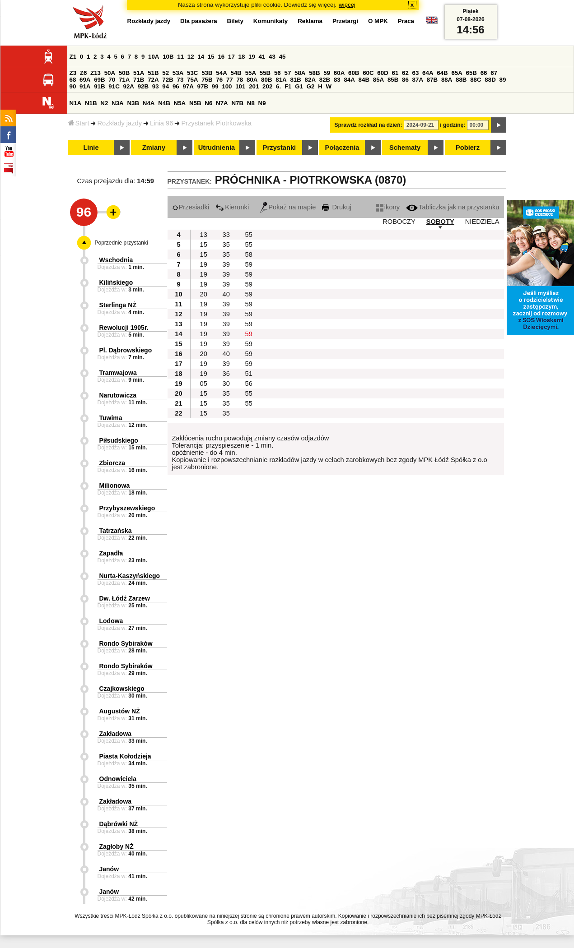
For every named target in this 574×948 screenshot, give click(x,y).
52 (165, 72)
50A (109, 72)
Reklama (310, 21)
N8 (251, 103)
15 (211, 56)
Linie (90, 147)
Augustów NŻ (119, 711)
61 (395, 72)
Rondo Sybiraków (126, 643)
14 (200, 56)
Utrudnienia (216, 147)
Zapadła (111, 553)
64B (442, 72)
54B (235, 72)
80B (266, 79)
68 (73, 79)
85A (378, 79)
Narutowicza (117, 395)
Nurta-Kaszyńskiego (129, 575)
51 (248, 373)
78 (239, 79)
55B (265, 72)
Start (78, 123)
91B (99, 86)
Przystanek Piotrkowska (216, 123)
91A (84, 86)
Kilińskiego (116, 282)
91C (113, 86)
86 (405, 79)
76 (219, 79)
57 (287, 72)
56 (277, 72)
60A (339, 72)
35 (226, 244)
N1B (91, 103)
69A (84, 79)
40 (226, 294)
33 (226, 234)
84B (364, 79)
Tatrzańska (115, 530)
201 (254, 86)
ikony (388, 207)
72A (153, 79)
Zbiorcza (112, 463)
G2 (311, 86)
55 (248, 234)
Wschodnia (116, 260)
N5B (195, 103)
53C (192, 72)
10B (168, 56)
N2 (104, 103)
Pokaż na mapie (288, 207)
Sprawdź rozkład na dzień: (368, 125)
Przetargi (345, 21)
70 (111, 79)
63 (415, 72)
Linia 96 (161, 123)
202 (267, 86)
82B (324, 79)
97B (202, 86)
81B (295, 79)
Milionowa (114, 485)
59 (326, 72)
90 (73, 86)
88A (446, 79)
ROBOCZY (399, 221)
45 (282, 56)
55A (250, 72)
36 (226, 373)
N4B (164, 103)
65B (471, 72)
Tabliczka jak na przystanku (452, 207)
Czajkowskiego (122, 688)
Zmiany (153, 147)
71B (138, 79)
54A (221, 72)
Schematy (404, 147)
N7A (222, 103)
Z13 (95, 72)
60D (382, 72)
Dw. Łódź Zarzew (124, 598)
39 (226, 264)
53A (178, 72)
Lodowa (111, 620)
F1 (288, 86)
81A (280, 79)
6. (278, 86)
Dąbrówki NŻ (118, 824)
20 (203, 294)
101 (240, 86)
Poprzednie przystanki (121, 243)
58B (314, 72)
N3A (118, 103)
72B (167, 79)
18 (241, 56)
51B (153, 72)
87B (432, 79)
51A (138, 72)
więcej (347, 4)
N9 (262, 103)
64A (427, 72)
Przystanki (279, 147)
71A (124, 79)
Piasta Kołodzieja (125, 756)
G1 (299, 86)
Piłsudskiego (118, 440)
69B (99, 79)
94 (165, 86)
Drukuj (336, 207)
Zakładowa (115, 733)
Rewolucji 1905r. (124, 327)
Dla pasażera (198, 21)
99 (215, 86)
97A (187, 86)
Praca (406, 21)
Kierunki (232, 207)
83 (337, 79)
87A (417, 79)
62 (405, 72)
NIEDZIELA (482, 221)
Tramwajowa (118, 372)
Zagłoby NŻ (116, 846)
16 (221, 56)
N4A (149, 103)
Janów (109, 869)
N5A (180, 103)
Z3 (73, 72)
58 (248, 254)
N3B (133, 103)
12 (190, 56)
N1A (76, 103)
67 (493, 72)
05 (203, 383)
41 (262, 56)
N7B (237, 103)
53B (206, 72)
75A (192, 79)
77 (229, 79)
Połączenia (342, 147)
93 (155, 86)
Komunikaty (270, 21)
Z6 (83, 72)
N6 (208, 103)
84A (349, 79)
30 (226, 383)
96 (176, 86)
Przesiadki (191, 207)
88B (461, 79)
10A (153, 56)
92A (128, 86)
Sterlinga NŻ (117, 305)
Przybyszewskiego (127, 508)
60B (353, 72)
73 (180, 79)
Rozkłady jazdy (119, 123)
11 (180, 56)
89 (502, 79)
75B (206, 79)
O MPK (378, 21)
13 (203, 234)
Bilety (235, 21)
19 (251, 56)
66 (484, 72)
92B (143, 86)
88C (475, 79)
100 (227, 86)
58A (299, 72)
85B (392, 79)
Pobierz (468, 147)
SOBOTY (440, 221)
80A (252, 79)
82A (310, 79)
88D (490, 79)
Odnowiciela (117, 778)
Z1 (73, 56)
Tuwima (110, 417)
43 (272, 56)
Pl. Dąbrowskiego (125, 350)
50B (124, 72)
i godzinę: (452, 125)
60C (368, 72)
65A (456, 72)
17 (231, 56)
